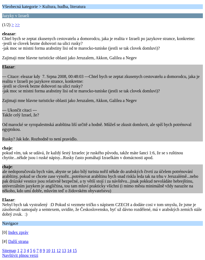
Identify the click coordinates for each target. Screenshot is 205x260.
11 (53, 250)
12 (59, 250)
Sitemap (9, 250)
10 (48, 250)
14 (69, 250)
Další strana (18, 241)
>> (17, 24)
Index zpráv (18, 232)
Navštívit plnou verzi (20, 255)
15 (75, 250)
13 (64, 250)
